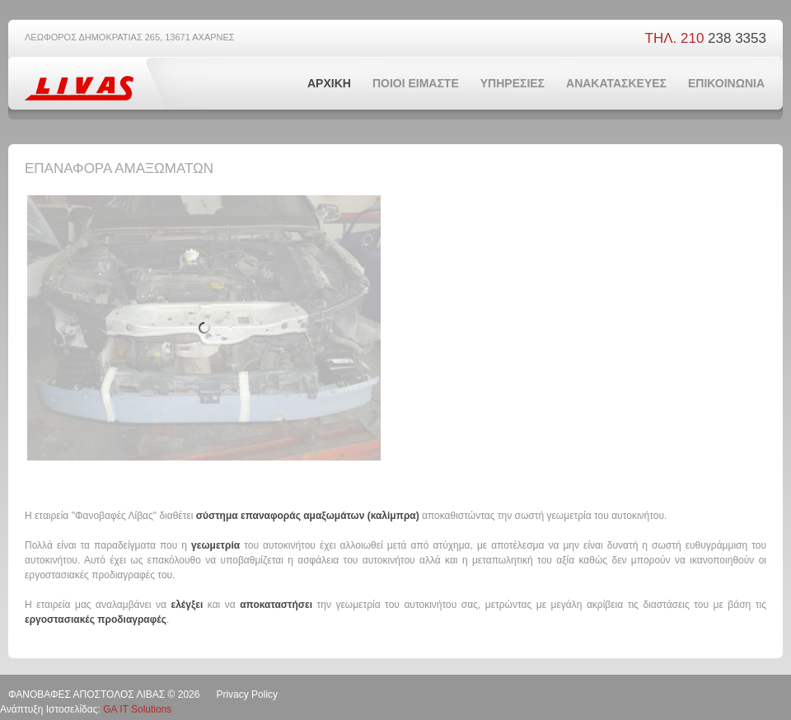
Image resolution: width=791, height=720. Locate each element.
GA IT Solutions (137, 709)
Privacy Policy (247, 694)
